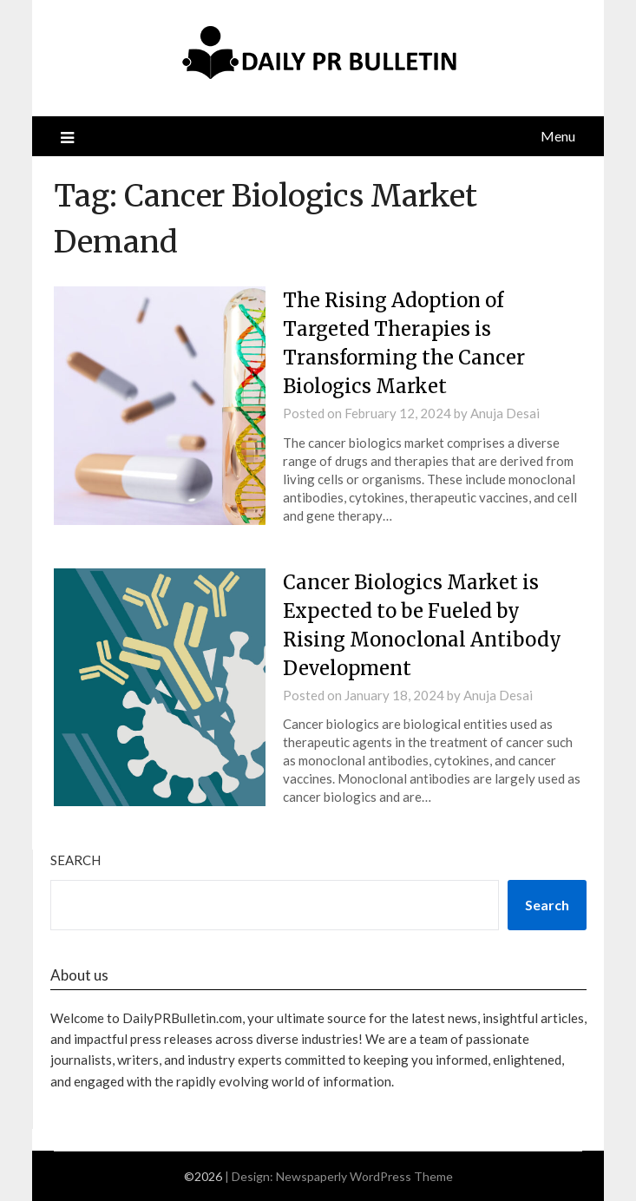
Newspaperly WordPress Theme (364, 1176)
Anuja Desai (505, 413)
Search (75, 860)
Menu (558, 136)
